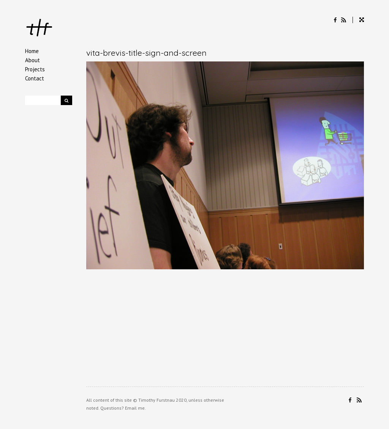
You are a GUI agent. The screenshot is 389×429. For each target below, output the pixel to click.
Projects (35, 69)
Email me (135, 408)
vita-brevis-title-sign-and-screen (146, 53)
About (32, 60)
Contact (34, 78)
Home (32, 51)
